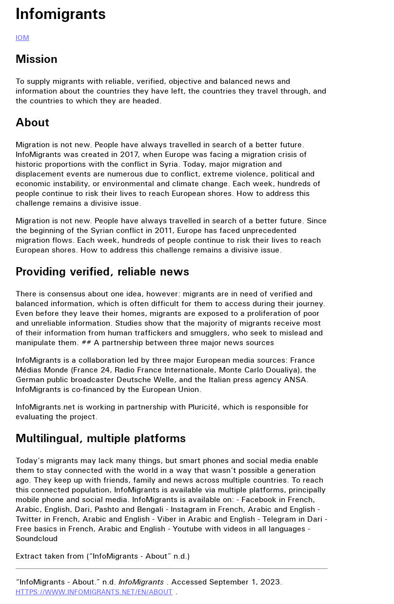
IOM (22, 38)
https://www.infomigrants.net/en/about (94, 592)
